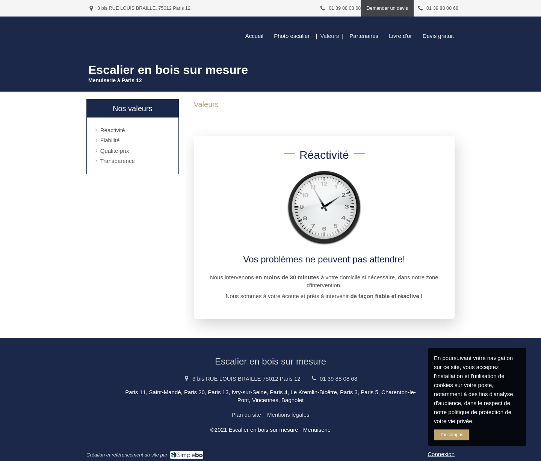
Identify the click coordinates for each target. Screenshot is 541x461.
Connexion (441, 454)
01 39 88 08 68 (338, 378)
